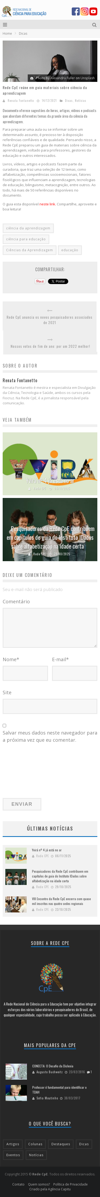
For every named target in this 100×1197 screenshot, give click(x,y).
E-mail (60, 659)
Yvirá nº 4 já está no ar (50, 480)
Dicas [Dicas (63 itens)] (84, 1144)
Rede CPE (39, 488)
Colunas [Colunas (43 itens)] (35, 1144)
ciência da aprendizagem (28, 228)
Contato (18, 1184)
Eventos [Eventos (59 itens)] (13, 1155)
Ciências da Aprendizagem (29, 250)
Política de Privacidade (70, 1184)
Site (7, 692)
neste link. (47, 204)
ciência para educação (26, 239)
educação (69, 250)
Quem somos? (39, 1184)
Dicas (69, 100)
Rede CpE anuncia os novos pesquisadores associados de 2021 (50, 320)
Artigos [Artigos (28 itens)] (12, 1144)
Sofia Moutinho (47, 1098)
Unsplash (88, 78)
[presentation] (24, 773)
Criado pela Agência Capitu (50, 1189)
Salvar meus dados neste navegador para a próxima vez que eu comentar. (50, 736)
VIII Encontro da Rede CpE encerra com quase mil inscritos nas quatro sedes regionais (61, 901)
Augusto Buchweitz (50, 1072)
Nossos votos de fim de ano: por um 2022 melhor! (50, 346)
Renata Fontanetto (21, 100)
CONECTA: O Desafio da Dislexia (52, 1066)
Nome (11, 659)
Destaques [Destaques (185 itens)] (60, 1144)
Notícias (80, 100)
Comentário (16, 601)
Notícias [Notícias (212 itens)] (36, 1155)
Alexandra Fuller (62, 78)
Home (7, 33)
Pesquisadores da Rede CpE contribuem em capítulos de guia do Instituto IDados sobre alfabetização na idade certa (51, 537)
